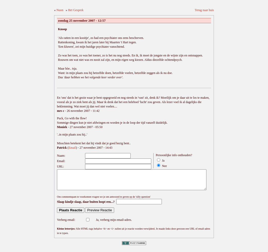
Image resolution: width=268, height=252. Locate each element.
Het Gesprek (75, 10)
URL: (60, 166)
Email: (61, 161)
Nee (164, 166)
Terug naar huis (204, 10)
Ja (163, 160)
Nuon (59, 10)
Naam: (61, 155)
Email (72, 147)
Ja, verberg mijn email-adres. (114, 223)
